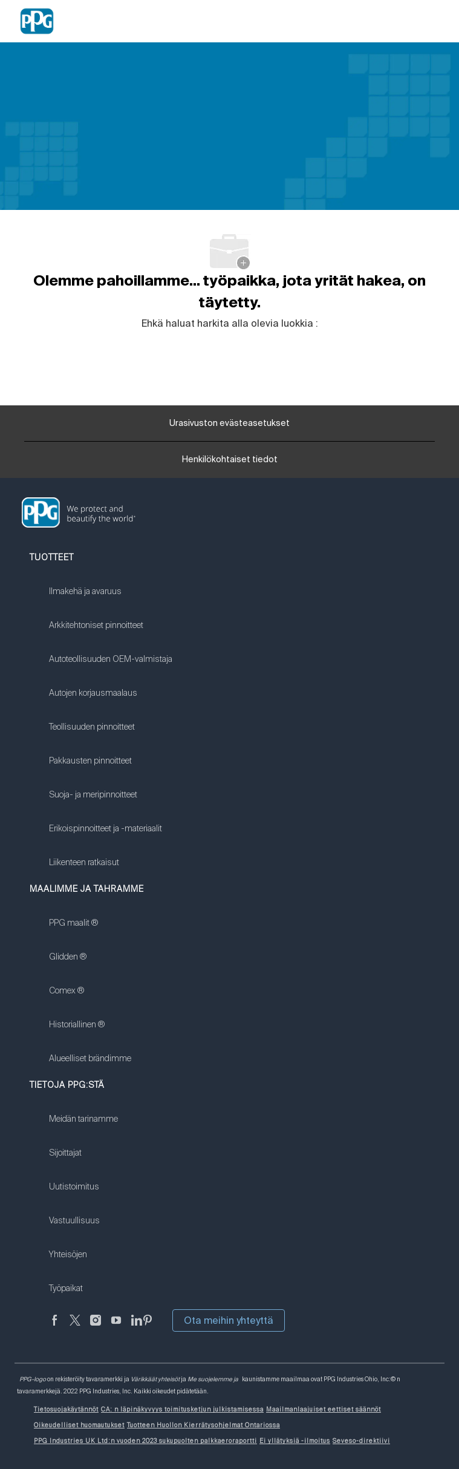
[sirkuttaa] (75, 1327)
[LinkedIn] (136, 1327)
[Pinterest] (147, 1327)
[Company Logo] (36, 20)
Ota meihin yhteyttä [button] (228, 1320)
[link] (110, 599)
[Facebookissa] (54, 1327)
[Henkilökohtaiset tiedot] (230, 463)
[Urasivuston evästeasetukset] (229, 423)
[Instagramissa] (95, 1327)
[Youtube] (116, 1327)
